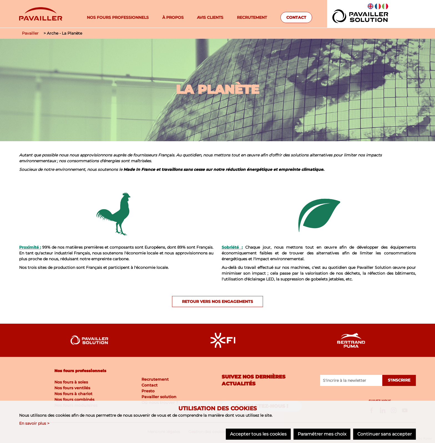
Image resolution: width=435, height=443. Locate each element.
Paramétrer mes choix (321, 434)
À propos (173, 17)
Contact (296, 17)
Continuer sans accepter (384, 434)
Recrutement (252, 17)
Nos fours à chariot (73, 393)
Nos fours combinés (74, 399)
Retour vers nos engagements (217, 301)
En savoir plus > (34, 423)
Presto (148, 390)
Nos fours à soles (71, 382)
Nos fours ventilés (72, 387)
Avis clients (210, 17)
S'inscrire (399, 380)
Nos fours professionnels (118, 17)
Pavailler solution (158, 396)
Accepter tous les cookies (258, 434)
